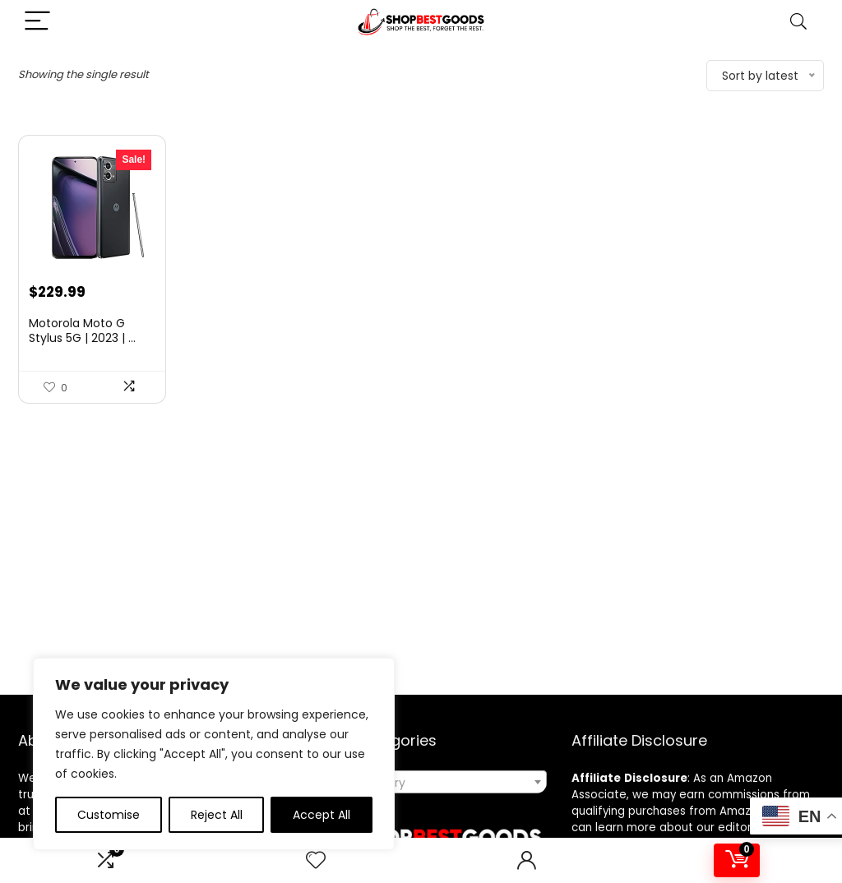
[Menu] (38, 22)
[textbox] (421, 782)
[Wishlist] (316, 860)
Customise (108, 815)
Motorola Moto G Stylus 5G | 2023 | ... (82, 330)
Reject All (217, 815)
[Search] (798, 22)
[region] (214, 754)
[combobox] (421, 781)
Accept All (321, 815)
